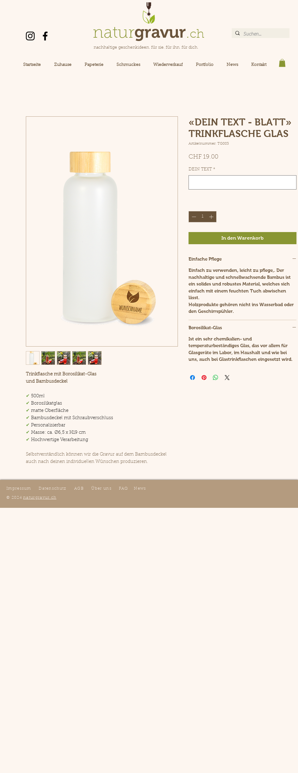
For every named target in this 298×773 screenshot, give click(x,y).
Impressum (18, 489)
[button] (282, 63)
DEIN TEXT (202, 169)
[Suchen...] (260, 34)
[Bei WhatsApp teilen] (215, 377)
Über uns (101, 489)
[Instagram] (30, 36)
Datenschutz (52, 489)
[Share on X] (227, 377)
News (140, 489)
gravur (160, 32)
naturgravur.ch (39, 498)
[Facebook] (45, 36)
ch (197, 35)
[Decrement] (193, 216)
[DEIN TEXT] (242, 182)
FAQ (123, 489)
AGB (79, 489)
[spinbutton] (202, 216)
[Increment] (212, 216)
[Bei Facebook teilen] (192, 377)
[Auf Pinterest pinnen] (204, 377)
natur (113, 34)
